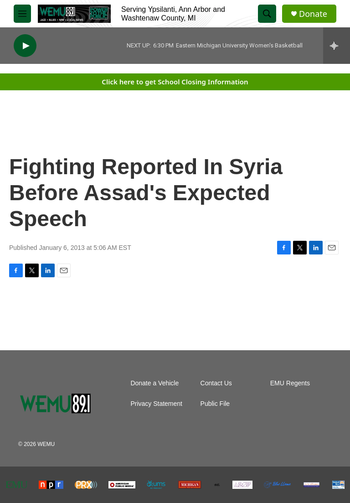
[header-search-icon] (267, 14)
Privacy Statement (156, 403)
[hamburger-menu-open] (22, 14)
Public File (215, 403)
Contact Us (216, 383)
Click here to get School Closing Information (175, 81)
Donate (313, 14)
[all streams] (336, 45)
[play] (25, 46)
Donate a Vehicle (154, 383)
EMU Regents (290, 383)
